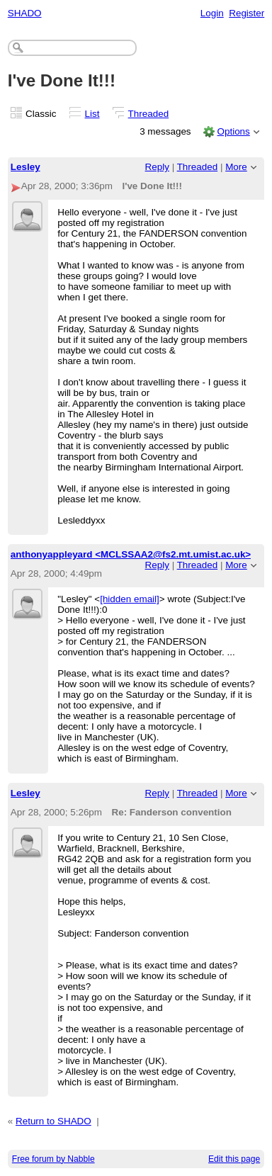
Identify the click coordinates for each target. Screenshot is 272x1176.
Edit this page (234, 1159)
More (236, 167)
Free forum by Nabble (53, 1159)
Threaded (148, 113)
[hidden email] (129, 599)
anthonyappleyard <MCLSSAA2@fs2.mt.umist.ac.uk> (131, 554)
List (92, 113)
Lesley (25, 167)
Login (212, 13)
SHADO (25, 13)
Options (233, 131)
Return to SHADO (53, 1121)
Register (246, 13)
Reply (157, 167)
